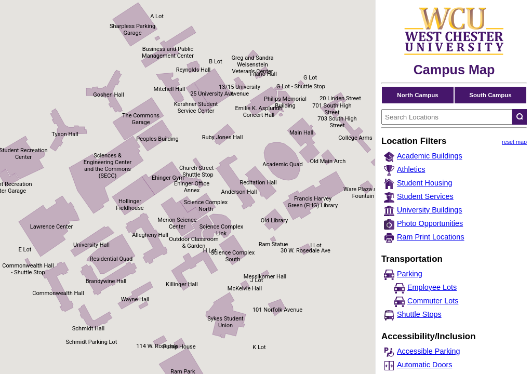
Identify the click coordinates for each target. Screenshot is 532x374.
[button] (280, 114)
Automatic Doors (424, 364)
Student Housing (424, 183)
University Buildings (429, 210)
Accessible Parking (428, 351)
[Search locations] (519, 117)
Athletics (411, 169)
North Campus (417, 95)
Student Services (425, 196)
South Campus (490, 95)
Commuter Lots (432, 301)
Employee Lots (432, 287)
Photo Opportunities (430, 223)
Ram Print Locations (430, 237)
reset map (514, 142)
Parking (409, 274)
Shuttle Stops (419, 314)
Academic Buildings (429, 156)
